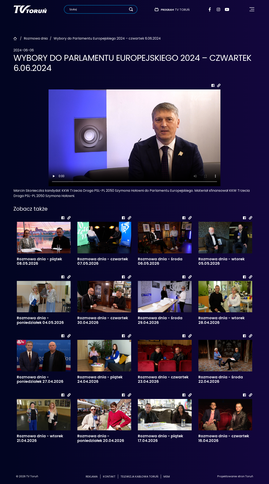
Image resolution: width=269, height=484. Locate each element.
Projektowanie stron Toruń (235, 476)
